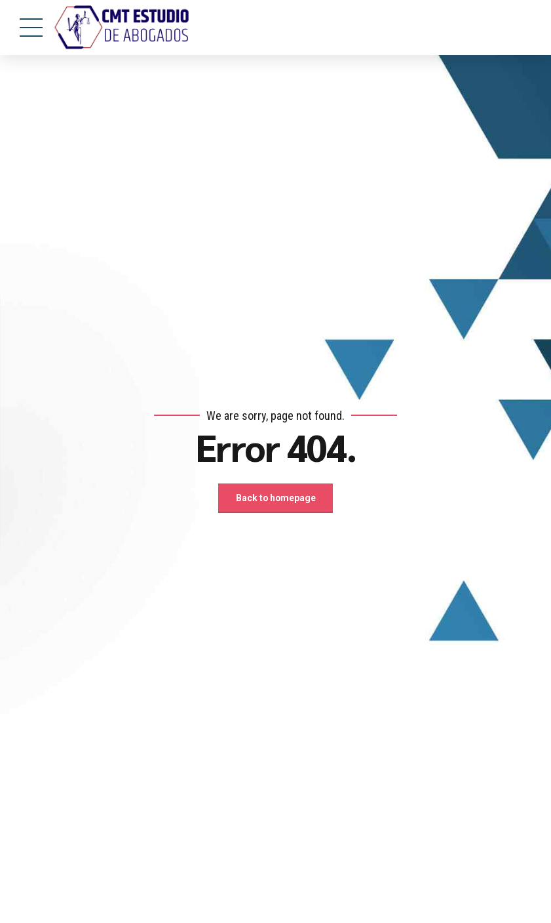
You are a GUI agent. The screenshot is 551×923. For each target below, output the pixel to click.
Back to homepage (275, 498)
